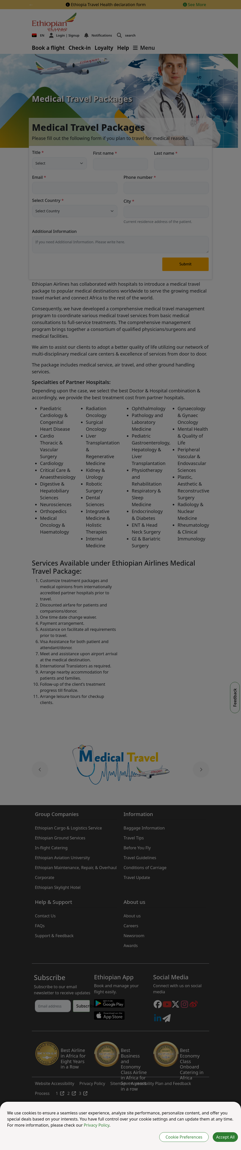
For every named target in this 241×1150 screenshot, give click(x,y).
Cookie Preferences (184, 1137)
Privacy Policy (96, 1125)
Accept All (225, 1137)
